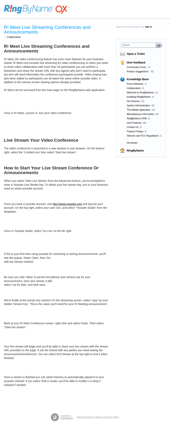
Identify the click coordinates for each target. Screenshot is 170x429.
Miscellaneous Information (140, 114)
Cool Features (134, 122)
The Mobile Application (139, 109)
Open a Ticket (136, 53)
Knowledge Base (138, 79)
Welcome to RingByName (140, 92)
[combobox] (139, 45)
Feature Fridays (135, 131)
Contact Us (132, 127)
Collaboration (134, 88)
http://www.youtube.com (67, 204)
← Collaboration (12, 37)
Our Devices (133, 101)
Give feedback (136, 62)
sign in (148, 27)
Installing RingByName (139, 97)
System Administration (138, 105)
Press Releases (135, 84)
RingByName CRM (137, 118)
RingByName (135, 150)
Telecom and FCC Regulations (143, 135)
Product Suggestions (138, 71)
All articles (132, 142)
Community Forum (137, 67)
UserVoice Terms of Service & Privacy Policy (97, 417)
